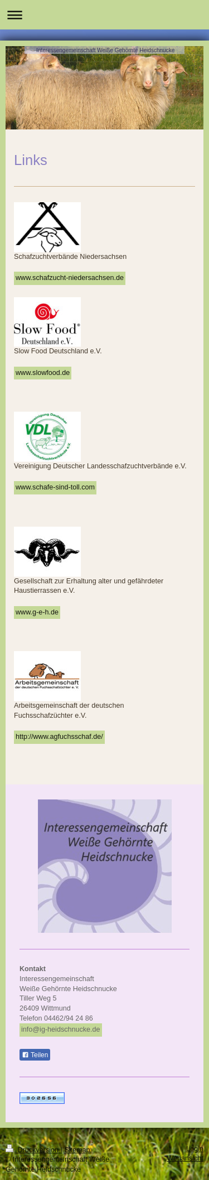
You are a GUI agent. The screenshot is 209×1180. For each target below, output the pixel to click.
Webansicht (185, 1158)
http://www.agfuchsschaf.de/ (59, 737)
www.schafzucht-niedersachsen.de (70, 278)
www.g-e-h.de (37, 612)
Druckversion (33, 1150)
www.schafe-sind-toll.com (55, 487)
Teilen (35, 1055)
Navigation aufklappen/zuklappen (104, 15)
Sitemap (77, 1150)
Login (194, 1149)
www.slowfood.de (43, 373)
